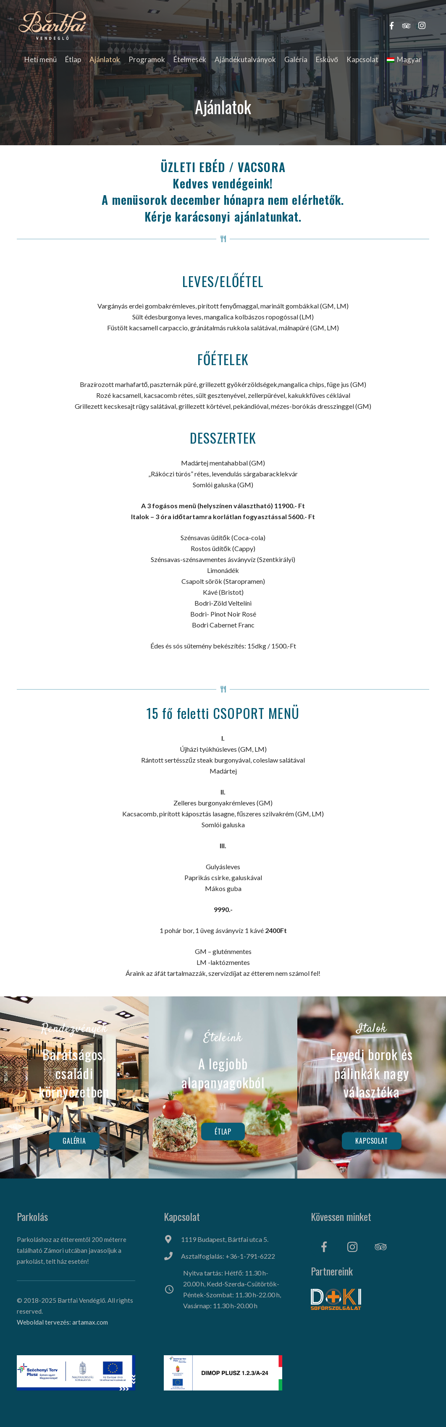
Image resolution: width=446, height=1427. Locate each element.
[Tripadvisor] (380, 1247)
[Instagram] (352, 1247)
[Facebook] (324, 1247)
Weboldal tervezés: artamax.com (62, 1322)
